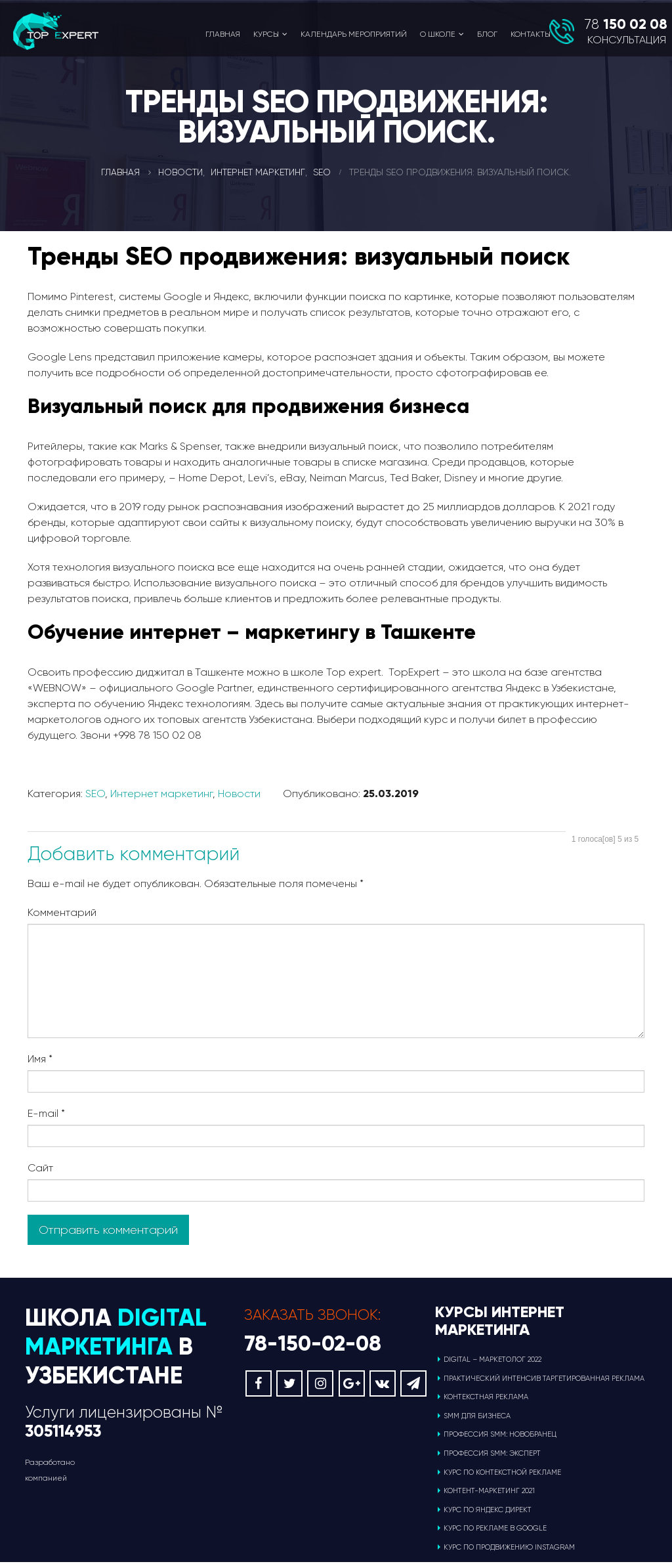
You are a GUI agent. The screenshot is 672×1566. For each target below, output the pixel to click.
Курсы (266, 34)
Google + (352, 1387)
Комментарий (62, 912)
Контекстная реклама (486, 1401)
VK (382, 1387)
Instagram (320, 1387)
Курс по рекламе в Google (495, 1532)
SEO (95, 793)
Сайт (40, 1168)
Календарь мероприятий (354, 34)
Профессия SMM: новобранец (500, 1438)
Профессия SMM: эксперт (492, 1457)
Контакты (531, 34)
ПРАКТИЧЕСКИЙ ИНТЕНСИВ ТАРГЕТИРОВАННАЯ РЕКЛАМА (544, 1382)
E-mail (46, 1113)
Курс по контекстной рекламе (502, 1475)
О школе (437, 34)
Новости (239, 793)
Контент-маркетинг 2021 (489, 1494)
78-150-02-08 (312, 1347)
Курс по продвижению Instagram (509, 1551)
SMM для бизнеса (477, 1420)
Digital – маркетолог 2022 (492, 1363)
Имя (40, 1059)
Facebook (258, 1387)
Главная (222, 34)
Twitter (289, 1387)
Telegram (413, 1387)
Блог (487, 34)
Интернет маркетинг (161, 793)
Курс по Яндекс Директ (488, 1514)
